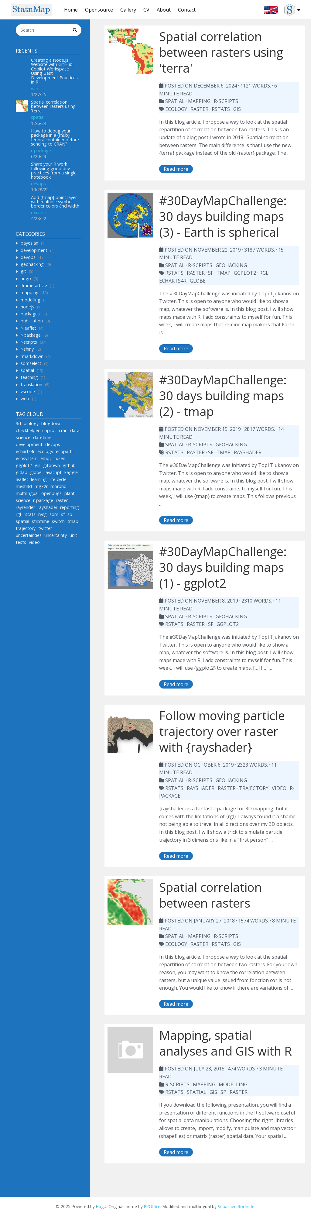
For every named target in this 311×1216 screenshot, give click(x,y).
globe (36, 472)
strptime (40, 521)
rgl (18, 514)
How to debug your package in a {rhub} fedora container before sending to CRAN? (55, 137)
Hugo (101, 1206)
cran (63, 430)
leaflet (22, 479)
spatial (37, 117)
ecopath (64, 451)
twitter (45, 528)
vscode (27, 391)
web (35, 88)
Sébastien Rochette (236, 1206)
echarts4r (25, 451)
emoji (46, 458)
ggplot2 (24, 465)
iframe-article (33, 285)
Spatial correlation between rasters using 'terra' (53, 106)
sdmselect (31, 363)
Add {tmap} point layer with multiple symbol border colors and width (55, 201)
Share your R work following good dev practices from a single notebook (54, 170)
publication (31, 321)
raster (62, 500)
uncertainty (55, 535)
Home (71, 9)
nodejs (27, 307)
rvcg (42, 514)
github (69, 465)
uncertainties (29, 535)
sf (63, 514)
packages (30, 314)
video (34, 542)
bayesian (29, 243)
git (23, 271)
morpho (58, 486)
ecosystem (27, 458)
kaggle (71, 472)
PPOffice (152, 1206)
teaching (29, 377)
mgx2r (41, 486)
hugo (25, 278)
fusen (59, 458)
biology (31, 423)
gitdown (51, 465)
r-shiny (27, 349)
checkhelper (27, 430)
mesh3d (24, 486)
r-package (41, 150)
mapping (29, 292)
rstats (30, 514)
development (34, 250)
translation (31, 384)
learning (39, 479)
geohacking (32, 264)
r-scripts (39, 212)
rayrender (25, 507)
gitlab (21, 472)
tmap (72, 521)
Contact (187, 9)
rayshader (47, 507)
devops (38, 184)
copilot (49, 430)
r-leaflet (28, 328)
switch (58, 521)
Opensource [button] (99, 9)
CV (146, 9)
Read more (176, 169)
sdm (54, 514)
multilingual (27, 493)
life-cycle (58, 479)
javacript (53, 472)
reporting (69, 507)
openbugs (51, 493)
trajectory (26, 528)
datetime (42, 437)
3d (18, 423)
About (164, 9)
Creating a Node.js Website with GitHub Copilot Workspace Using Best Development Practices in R (54, 71)
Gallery (128, 9)
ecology (45, 451)
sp (69, 514)
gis (37, 465)
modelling (30, 300)
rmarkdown (32, 356)
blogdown (51, 423)
